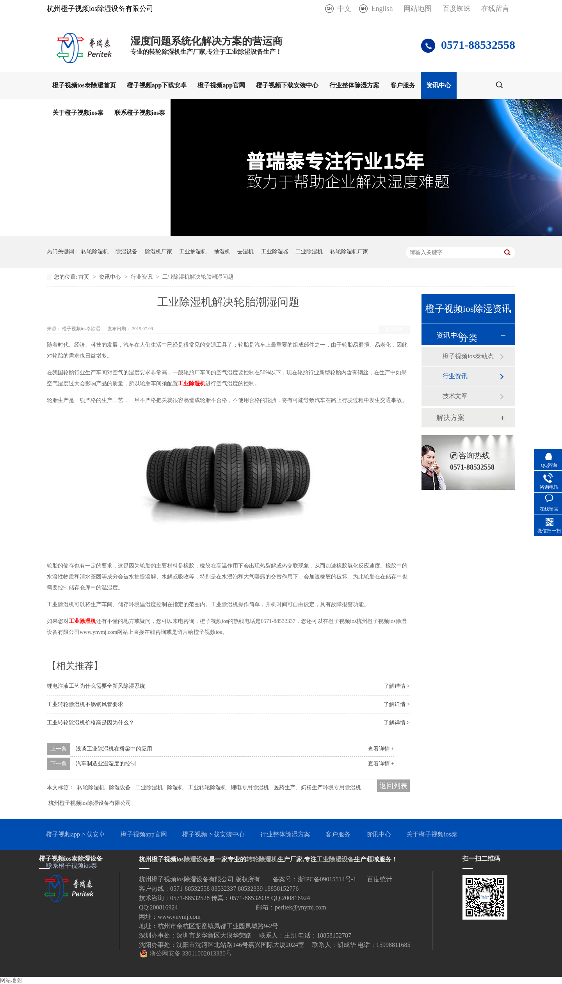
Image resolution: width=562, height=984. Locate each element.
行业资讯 (142, 277)
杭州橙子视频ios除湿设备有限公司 (89, 803)
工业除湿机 (309, 251)
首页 (84, 277)
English (382, 8)
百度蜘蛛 (457, 8)
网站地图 (418, 8)
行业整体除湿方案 (354, 85)
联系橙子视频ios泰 (139, 112)
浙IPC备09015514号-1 (327, 879)
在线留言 (495, 8)
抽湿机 (222, 251)
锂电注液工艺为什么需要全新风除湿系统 (96, 686)
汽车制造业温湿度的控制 (106, 764)
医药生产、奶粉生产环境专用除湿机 (317, 787)
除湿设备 (126, 251)
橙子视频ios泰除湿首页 (84, 85)
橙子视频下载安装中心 (287, 85)
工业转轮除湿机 (207, 787)
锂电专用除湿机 (250, 787)
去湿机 (245, 251)
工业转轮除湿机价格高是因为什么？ (90, 723)
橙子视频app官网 (221, 85)
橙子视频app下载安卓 (157, 85)
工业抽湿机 (192, 251)
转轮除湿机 (94, 251)
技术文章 (455, 396)
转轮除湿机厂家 (349, 251)
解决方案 (450, 418)
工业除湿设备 (335, 859)
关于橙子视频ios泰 (77, 112)
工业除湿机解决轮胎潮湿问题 (197, 277)
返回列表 (394, 329)
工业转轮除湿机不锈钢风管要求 (85, 704)
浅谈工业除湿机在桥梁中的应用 (114, 749)
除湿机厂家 (158, 251)
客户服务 (402, 85)
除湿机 (175, 787)
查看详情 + (381, 749)
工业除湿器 (274, 251)
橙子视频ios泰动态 (468, 356)
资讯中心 (438, 85)
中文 (344, 8)
